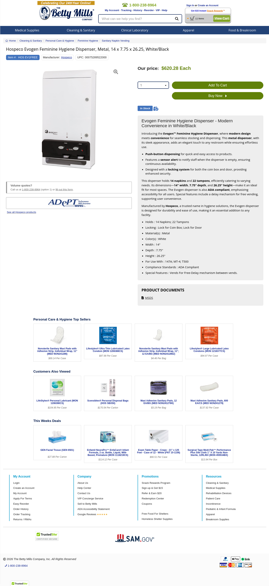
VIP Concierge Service (90, 498)
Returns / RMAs (22, 519)
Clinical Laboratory (134, 30)
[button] (10, 119)
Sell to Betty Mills (87, 503)
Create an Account (208, 5)
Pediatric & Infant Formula (221, 509)
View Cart (222, 18)
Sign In (190, 5)
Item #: (12, 57)
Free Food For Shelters (155, 513)
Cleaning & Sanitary (81, 30)
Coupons (147, 503)
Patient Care (213, 498)
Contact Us (84, 493)
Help (164, 10)
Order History (20, 509)
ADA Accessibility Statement (94, 509)
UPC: (80, 57)
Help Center (84, 488)
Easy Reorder (21, 503)
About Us (83, 482)
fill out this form (64, 189)
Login (16, 482)
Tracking (126, 10)
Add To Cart (217, 85)
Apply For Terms (22, 498)
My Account (112, 10)
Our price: (148, 68)
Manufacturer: (51, 57)
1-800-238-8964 (31, 189)
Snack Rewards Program (156, 482)
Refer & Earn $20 (152, 493)
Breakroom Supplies (217, 519)
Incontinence (213, 503)
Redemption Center (153, 498)
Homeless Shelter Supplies (157, 519)
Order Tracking (21, 514)
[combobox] (153, 85)
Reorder (149, 10)
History (137, 10)
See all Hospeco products (21, 212)
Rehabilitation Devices (218, 493)
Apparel (188, 30)
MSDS (149, 298)
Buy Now (217, 96)
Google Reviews (87, 514)
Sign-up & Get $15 (152, 488)
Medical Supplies (27, 30)
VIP (158, 10)
